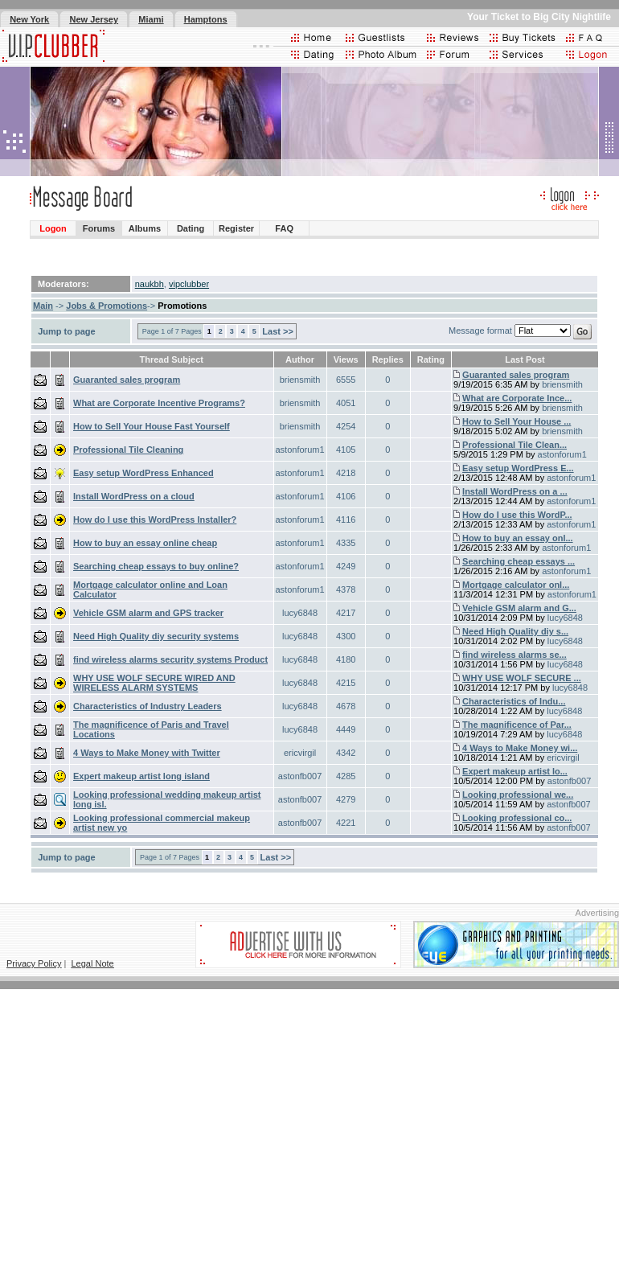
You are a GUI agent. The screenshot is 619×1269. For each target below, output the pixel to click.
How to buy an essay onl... (517, 538)
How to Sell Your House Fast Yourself (151, 426)
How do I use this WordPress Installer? (154, 519)
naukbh (149, 284)
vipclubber (189, 284)
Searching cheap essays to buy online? (156, 566)
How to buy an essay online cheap (145, 543)
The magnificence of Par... (517, 724)
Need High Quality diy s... (515, 631)
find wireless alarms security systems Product (170, 659)
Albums (145, 228)
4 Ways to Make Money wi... (519, 748)
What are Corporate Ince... (517, 398)
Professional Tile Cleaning (128, 449)
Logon (53, 228)
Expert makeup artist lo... (515, 771)
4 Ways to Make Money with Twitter (146, 753)
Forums (99, 228)
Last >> (277, 331)
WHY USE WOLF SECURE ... (521, 678)
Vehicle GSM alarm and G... (519, 608)
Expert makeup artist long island (141, 776)
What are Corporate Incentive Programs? (159, 403)
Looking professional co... (517, 818)
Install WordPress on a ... (515, 491)
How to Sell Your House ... (516, 421)
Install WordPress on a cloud (134, 496)
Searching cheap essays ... (518, 561)
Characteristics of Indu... (513, 701)
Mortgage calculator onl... (515, 584)
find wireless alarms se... (514, 654)
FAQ (284, 228)
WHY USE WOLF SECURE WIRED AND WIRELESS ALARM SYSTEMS (154, 682)
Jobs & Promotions (106, 305)
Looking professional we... (517, 794)
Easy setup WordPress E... (518, 468)
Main (43, 305)
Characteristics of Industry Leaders (147, 706)
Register (236, 228)
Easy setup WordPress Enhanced (143, 473)
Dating (190, 228)
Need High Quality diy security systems (156, 636)
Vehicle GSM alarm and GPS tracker (148, 613)
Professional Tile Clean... (514, 445)
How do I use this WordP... (517, 515)
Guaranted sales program (126, 379)
